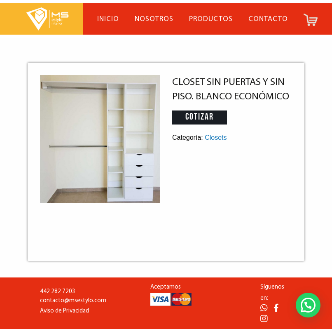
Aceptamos (165, 287)
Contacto (268, 19)
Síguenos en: (272, 292)
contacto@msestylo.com (73, 301)
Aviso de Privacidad (64, 311)
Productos (211, 19)
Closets (216, 137)
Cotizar (199, 117)
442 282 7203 (57, 292)
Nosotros (154, 19)
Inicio (108, 19)
